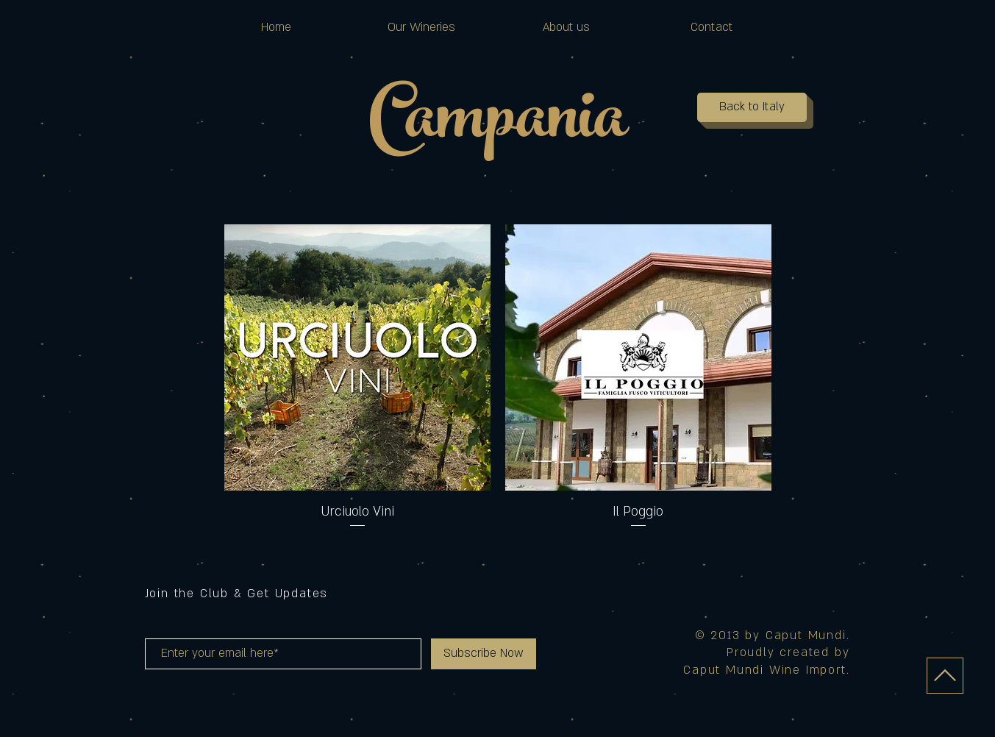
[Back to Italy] (752, 107)
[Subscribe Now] (483, 653)
